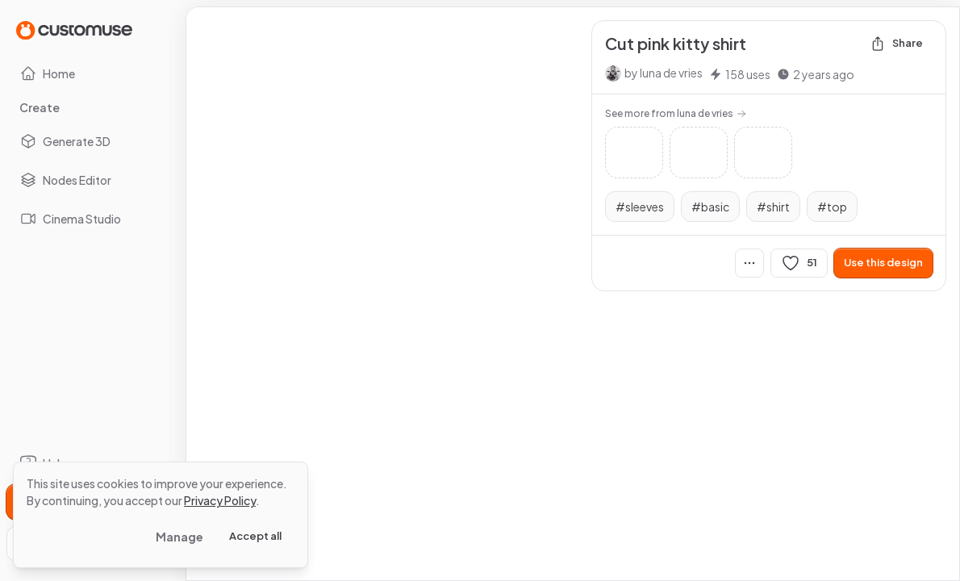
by (663, 73)
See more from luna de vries (675, 113)
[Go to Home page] (74, 29)
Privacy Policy (220, 500)
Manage (179, 536)
